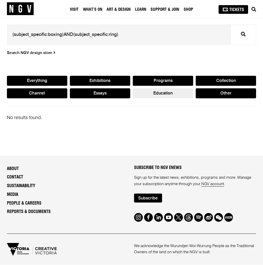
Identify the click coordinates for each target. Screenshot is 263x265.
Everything (37, 81)
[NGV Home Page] (20, 9)
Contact (15, 177)
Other (225, 93)
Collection (226, 81)
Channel (37, 93)
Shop (188, 9)
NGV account (212, 184)
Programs (163, 81)
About (13, 169)
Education (163, 93)
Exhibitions (100, 81)
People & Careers (24, 203)
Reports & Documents (29, 212)
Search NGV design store (31, 53)
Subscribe (148, 198)
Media (12, 195)
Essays (100, 93)
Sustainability (21, 186)
